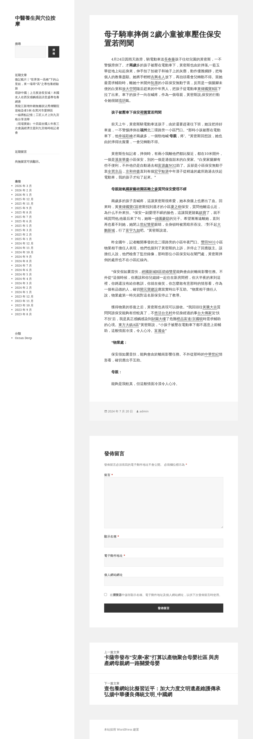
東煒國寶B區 (207, 88)
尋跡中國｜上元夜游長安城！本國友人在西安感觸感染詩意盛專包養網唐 (37, 97)
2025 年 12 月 (24, 199)
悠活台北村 (163, 312)
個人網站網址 (113, 575)
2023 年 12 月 (24, 296)
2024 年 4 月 (23, 279)
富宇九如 (133, 230)
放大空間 (129, 88)
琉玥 (122, 100)
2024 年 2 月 (23, 288)
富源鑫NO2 (167, 165)
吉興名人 (158, 76)
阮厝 (154, 82)
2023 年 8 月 (23, 314)
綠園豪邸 (162, 218)
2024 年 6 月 (23, 270)
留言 (108, 475)
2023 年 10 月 (24, 305)
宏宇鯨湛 (161, 171)
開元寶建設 (149, 289)
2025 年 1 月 (23, 239)
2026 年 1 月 (23, 195)
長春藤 (169, 59)
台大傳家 (204, 312)
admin (144, 411)
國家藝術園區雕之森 (142, 188)
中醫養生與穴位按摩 (35, 20)
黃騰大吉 (210, 306)
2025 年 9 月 (23, 208)
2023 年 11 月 (24, 301)
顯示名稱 (111, 536)
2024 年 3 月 (23, 283)
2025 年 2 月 (23, 234)
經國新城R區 (152, 271)
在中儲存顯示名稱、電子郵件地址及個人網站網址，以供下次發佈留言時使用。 (166, 595)
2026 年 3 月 (23, 186)
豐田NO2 (208, 242)
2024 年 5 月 (23, 274)
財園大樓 (159, 318)
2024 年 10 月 (24, 252)
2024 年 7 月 (23, 265)
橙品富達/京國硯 (190, 318)
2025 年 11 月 (24, 203)
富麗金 (159, 330)
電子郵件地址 (114, 556)
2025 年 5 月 (23, 226)
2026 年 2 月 (23, 190)
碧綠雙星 (169, 271)
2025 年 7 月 (23, 217)
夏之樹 (176, 206)
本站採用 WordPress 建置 (121, 729)
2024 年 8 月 (23, 261)
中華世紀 (212, 354)
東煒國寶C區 (128, 206)
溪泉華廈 (122, 159)
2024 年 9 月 (23, 257)
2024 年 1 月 (23, 292)
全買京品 (115, 171)
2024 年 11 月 (24, 248)
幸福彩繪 (125, 135)
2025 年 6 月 (23, 221)
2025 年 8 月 (23, 212)
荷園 (143, 112)
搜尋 (18, 44)
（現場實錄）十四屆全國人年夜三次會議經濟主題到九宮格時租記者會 (37, 128)
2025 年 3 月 (23, 230)
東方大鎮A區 (128, 324)
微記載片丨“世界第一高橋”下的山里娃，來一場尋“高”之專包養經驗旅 (37, 83)
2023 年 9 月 (23, 310)
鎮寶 (202, 212)
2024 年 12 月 (24, 243)
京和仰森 (133, 171)
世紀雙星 (147, 224)
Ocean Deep (23, 338)
